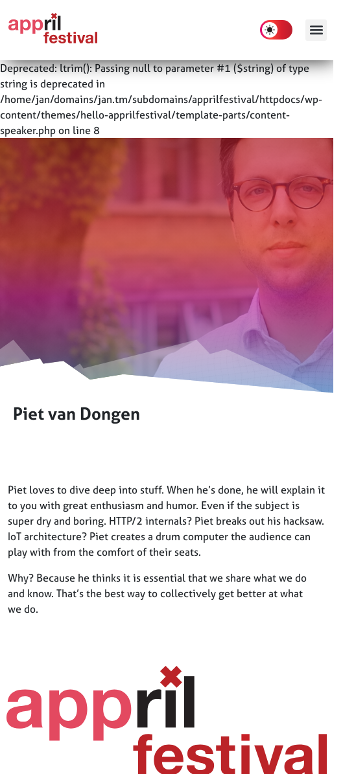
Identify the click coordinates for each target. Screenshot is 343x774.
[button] (316, 30)
